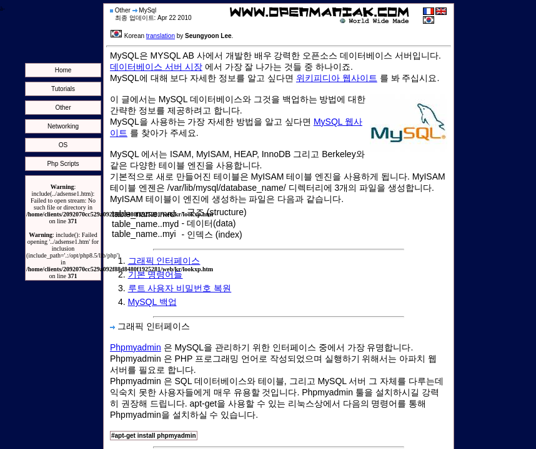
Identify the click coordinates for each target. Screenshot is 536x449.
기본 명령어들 (155, 274)
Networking (63, 126)
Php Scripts (63, 163)
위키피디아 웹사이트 (336, 78)
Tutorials (63, 88)
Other (63, 107)
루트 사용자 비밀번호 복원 (180, 288)
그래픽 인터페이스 (164, 261)
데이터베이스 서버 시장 (156, 67)
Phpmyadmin (135, 347)
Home (63, 70)
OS (63, 145)
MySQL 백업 (152, 302)
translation (160, 35)
